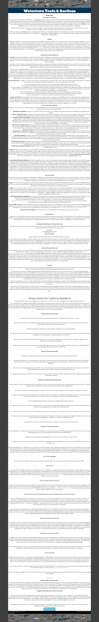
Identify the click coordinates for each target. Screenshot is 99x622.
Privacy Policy (11, 613)
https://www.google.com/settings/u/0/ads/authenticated (28, 200)
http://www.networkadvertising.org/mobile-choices (72, 207)
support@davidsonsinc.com (17, 253)
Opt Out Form (49, 609)
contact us (40, 47)
